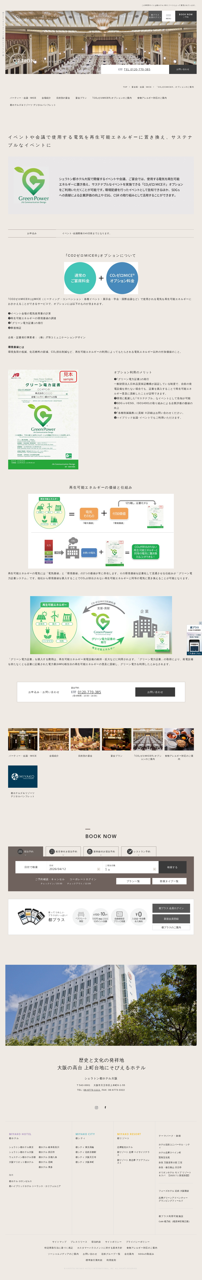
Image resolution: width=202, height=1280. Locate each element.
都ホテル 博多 (46, 1167)
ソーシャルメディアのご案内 (63, 1254)
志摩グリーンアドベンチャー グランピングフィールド (173, 1199)
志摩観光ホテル (125, 1147)
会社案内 (129, 1254)
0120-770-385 (89, 692)
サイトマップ (59, 1242)
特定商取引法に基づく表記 (58, 1248)
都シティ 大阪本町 (85, 1162)
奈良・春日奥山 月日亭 (170, 1167)
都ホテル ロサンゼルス (20, 1181)
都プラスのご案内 (171, 927)
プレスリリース (79, 1242)
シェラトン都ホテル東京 (21, 1147)
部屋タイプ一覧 (169, 881)
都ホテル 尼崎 (46, 1162)
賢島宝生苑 (164, 1157)
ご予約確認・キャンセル (50, 879)
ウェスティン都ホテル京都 (22, 1157)
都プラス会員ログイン (155, 16)
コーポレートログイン (83, 879)
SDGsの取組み (146, 1254)
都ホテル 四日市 (47, 1152)
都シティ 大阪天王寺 (86, 1157)
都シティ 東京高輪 (85, 1147)
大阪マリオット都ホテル (21, 1162)
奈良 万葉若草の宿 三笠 (170, 1162)
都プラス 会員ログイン (171, 908)
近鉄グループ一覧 (110, 1254)
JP (141, 16)
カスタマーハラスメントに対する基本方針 (99, 1248)
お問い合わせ (90, 1254)
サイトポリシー (113, 1242)
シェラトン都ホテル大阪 (21, 1152)
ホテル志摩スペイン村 (170, 1152)
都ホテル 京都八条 (48, 1157)
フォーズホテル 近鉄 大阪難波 (174, 1191)
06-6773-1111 (92, 1090)
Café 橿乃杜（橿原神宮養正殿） (175, 1221)
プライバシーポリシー (138, 1242)
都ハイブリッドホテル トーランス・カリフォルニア (35, 1186)
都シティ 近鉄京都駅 (86, 1152)
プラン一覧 (133, 881)
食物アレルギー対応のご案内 (142, 1248)
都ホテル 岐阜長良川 (49, 1147)
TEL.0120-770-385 (137, 69)
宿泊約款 (96, 1242)
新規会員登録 (171, 918)
